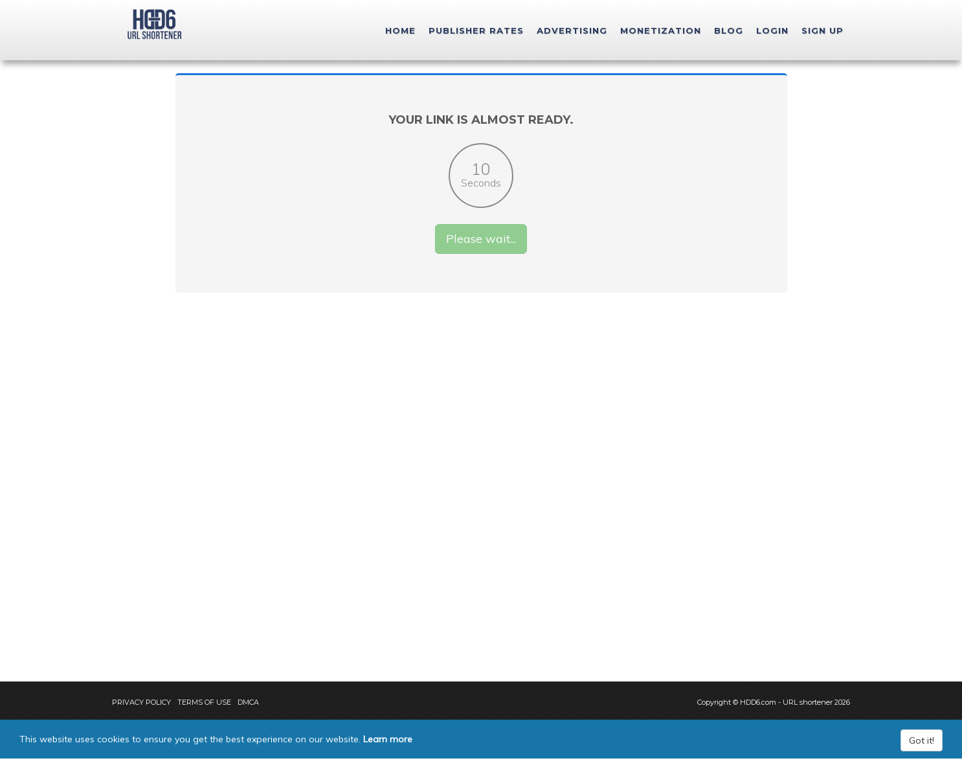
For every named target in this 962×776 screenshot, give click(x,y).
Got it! (921, 758)
